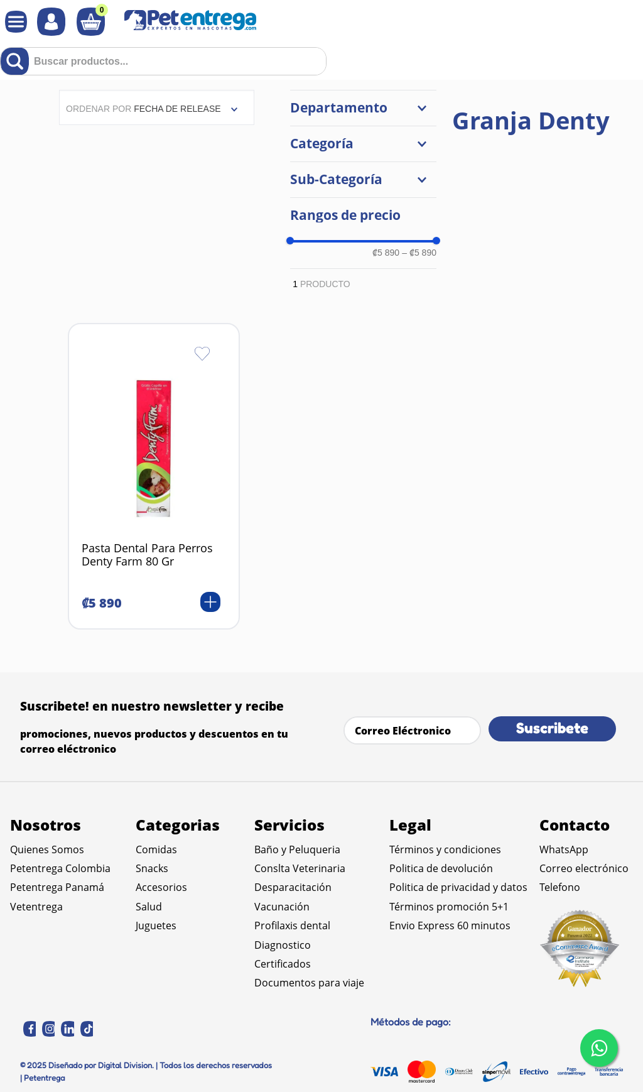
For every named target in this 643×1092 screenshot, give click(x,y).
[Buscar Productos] (17, 61)
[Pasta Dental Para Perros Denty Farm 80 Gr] (154, 476)
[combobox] (163, 61)
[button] (363, 108)
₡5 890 (385, 253)
